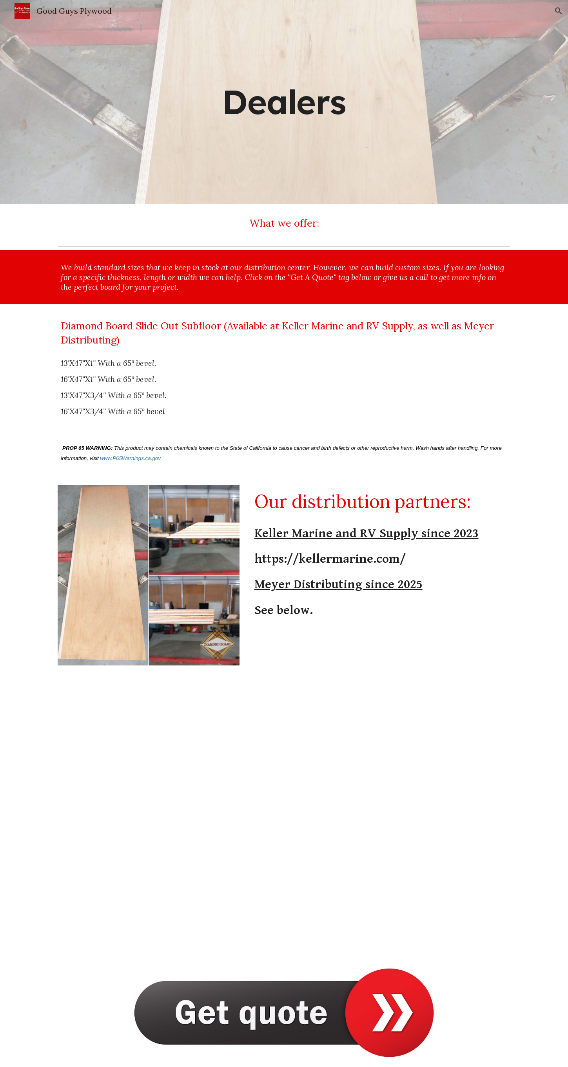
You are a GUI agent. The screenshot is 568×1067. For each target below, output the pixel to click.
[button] (558, 11)
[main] (284, 102)
